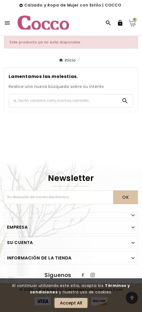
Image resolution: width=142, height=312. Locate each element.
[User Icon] (120, 23)
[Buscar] (63, 101)
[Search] (125, 100)
